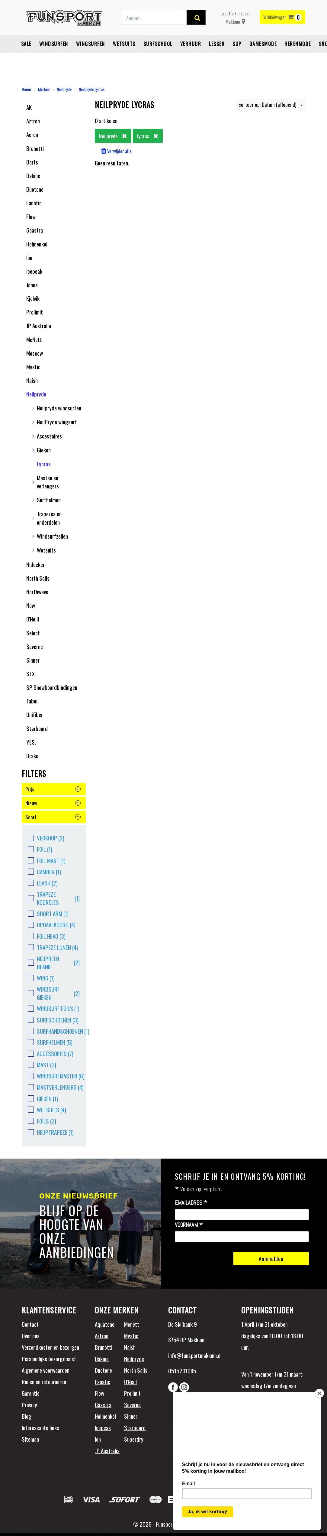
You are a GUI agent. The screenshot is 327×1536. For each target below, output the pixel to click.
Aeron (32, 134)
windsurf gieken (54, 993)
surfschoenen (53, 1020)
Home (26, 89)
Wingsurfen (90, 59)
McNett (34, 339)
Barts (32, 162)
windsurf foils (53, 1008)
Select (33, 632)
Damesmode (263, 59)
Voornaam (189, 1225)
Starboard (37, 728)
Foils (42, 1121)
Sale (26, 59)
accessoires (50, 1053)
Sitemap (30, 1439)
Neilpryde (64, 89)
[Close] (319, 1390)
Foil (40, 849)
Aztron (33, 120)
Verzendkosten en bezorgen (50, 1347)
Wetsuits (124, 59)
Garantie (31, 1393)
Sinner (33, 660)
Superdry (133, 1439)
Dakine (33, 175)
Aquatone (104, 1324)
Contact (30, 1324)
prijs (53, 789)
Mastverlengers (54, 1087)
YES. (31, 742)
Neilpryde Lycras (91, 89)
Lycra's (44, 463)
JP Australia (38, 325)
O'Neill (32, 619)
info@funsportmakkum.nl (195, 1355)
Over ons (31, 1335)
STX (30, 673)
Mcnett (131, 1324)
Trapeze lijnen (53, 947)
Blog (26, 1416)
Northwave (37, 591)
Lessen (217, 59)
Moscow (34, 353)
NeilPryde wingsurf (57, 421)
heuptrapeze (51, 1132)
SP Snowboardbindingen (51, 687)
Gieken (44, 449)
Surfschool (157, 59)
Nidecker (35, 564)
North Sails (38, 578)
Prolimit (34, 312)
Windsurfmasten (54, 1076)
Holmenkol (36, 244)
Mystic (33, 366)
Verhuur (190, 59)
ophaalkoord (51, 925)
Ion (29, 257)
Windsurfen (53, 59)
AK (29, 107)
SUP (237, 59)
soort (53, 817)
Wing (41, 978)
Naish (32, 380)
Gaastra (34, 230)
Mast (42, 1065)
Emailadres (191, 1203)
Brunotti (35, 148)
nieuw (53, 803)
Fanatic (34, 202)
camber (44, 872)
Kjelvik (33, 298)
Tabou (32, 700)
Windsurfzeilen (52, 536)
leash (43, 883)
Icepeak (34, 271)
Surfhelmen (49, 499)
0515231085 (182, 1370)
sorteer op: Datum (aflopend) (271, 104)
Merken (44, 89)
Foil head (47, 936)
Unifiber (34, 714)
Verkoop (46, 838)
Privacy (29, 1404)
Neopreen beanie (54, 962)
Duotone (34, 189)
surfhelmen (50, 1042)
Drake (32, 755)
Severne (34, 646)
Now (30, 605)
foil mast (47, 860)
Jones (32, 284)
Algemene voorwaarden (45, 1370)
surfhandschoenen (54, 1031)
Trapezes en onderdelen (49, 517)
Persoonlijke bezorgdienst (49, 1358)
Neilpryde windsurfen (59, 407)
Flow (31, 216)
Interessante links (40, 1427)
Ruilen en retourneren (44, 1381)
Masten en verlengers (48, 481)
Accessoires (49, 436)
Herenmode (297, 59)
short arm (48, 913)
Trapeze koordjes (54, 898)
